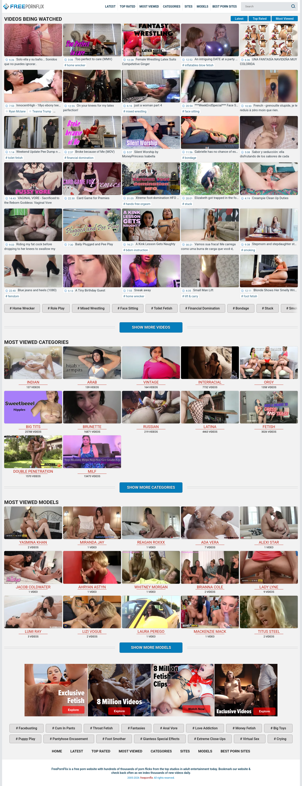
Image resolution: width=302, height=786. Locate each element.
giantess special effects (161, 739)
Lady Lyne (269, 570)
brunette (92, 410)
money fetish (245, 728)
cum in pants (64, 728)
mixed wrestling (136, 111)
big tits (33, 410)
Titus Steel (269, 615)
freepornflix (146, 777)
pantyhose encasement (70, 739)
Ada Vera (210, 525)
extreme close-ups (211, 739)
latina (210, 410)
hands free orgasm (138, 204)
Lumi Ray (33, 615)
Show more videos (151, 327)
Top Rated (127, 6)
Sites (189, 6)
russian (151, 410)
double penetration (33, 454)
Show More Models (151, 647)
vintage (151, 365)
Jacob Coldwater (33, 570)
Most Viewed (149, 6)
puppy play (26, 739)
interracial (210, 365)
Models (202, 6)
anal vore (169, 728)
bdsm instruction (136, 250)
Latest (110, 6)
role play (57, 308)
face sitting (191, 111)
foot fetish (250, 296)
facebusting (27, 728)
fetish (269, 410)
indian (33, 365)
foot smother (115, 739)
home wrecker (75, 65)
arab (92, 365)
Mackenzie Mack (210, 615)
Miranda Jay (92, 525)
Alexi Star (269, 525)
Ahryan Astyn (92, 570)
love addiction (205, 728)
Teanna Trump (41, 111)
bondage (190, 157)
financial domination (80, 157)
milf (92, 454)
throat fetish (102, 728)
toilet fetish (15, 157)
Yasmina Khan (33, 525)
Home (23, 3)
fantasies (137, 728)
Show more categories (151, 487)
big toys (279, 728)
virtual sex (250, 739)
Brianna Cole (210, 570)
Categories (171, 6)
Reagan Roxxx (151, 525)
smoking (249, 250)
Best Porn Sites (224, 6)
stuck (188, 204)
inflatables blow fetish (198, 65)
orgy (269, 365)
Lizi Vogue (92, 615)
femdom (13, 296)
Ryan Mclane (17, 111)
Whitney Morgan (151, 570)
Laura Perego (151, 615)
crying (281, 739)
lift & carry (191, 296)
